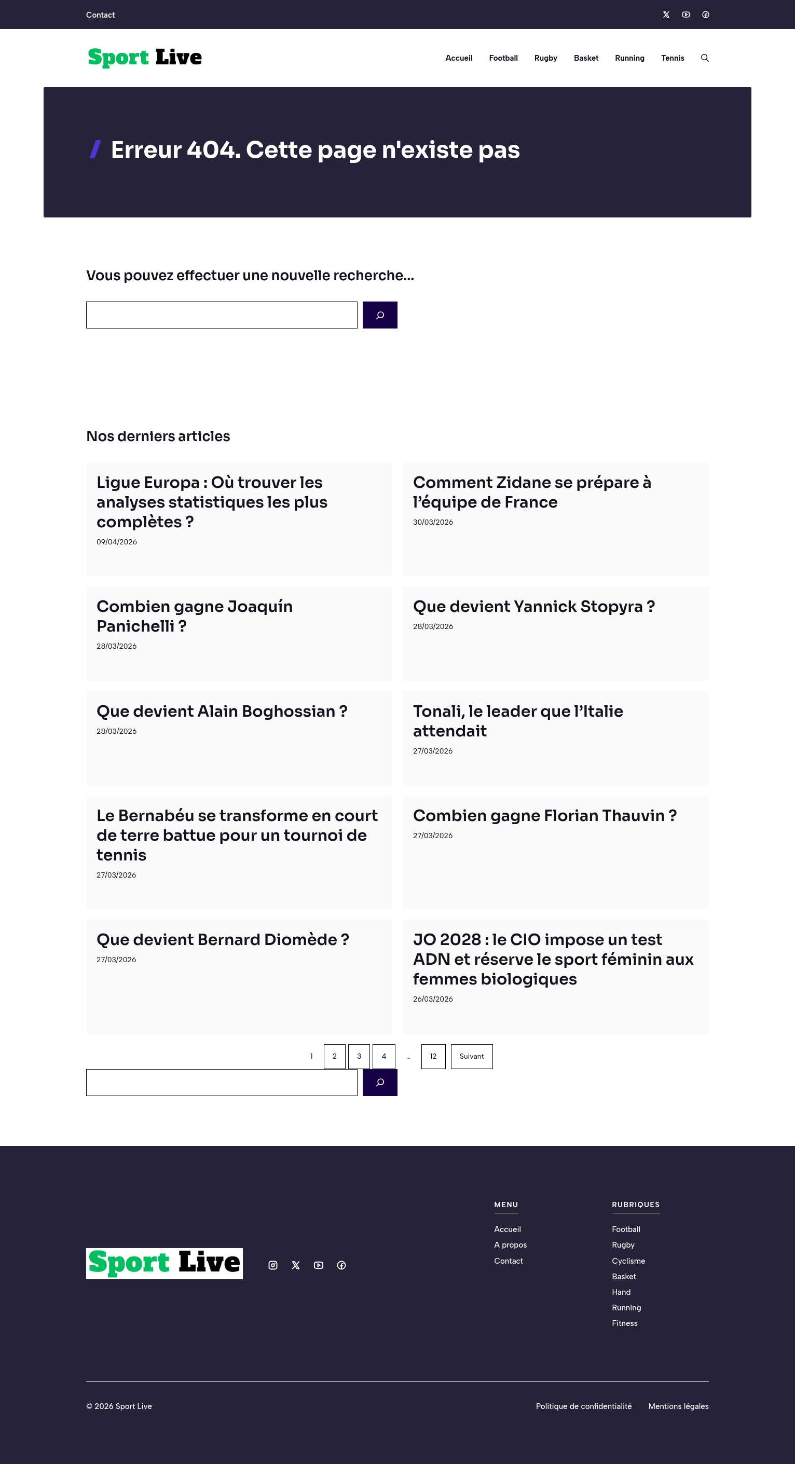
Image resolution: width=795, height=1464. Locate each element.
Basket (586, 58)
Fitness (624, 1323)
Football (503, 58)
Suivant (472, 1056)
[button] (701, 58)
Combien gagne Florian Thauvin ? (545, 816)
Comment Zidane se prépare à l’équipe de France (532, 492)
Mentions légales (679, 1406)
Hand (621, 1292)
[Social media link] (665, 14)
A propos (511, 1245)
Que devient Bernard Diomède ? (223, 940)
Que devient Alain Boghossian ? (222, 711)
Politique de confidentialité (584, 1406)
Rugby (545, 58)
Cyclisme (628, 1261)
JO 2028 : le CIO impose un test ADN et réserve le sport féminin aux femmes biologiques (553, 959)
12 (433, 1056)
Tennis (672, 58)
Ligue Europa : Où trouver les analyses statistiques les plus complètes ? (212, 502)
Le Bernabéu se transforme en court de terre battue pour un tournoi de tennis (237, 835)
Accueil (458, 58)
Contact (100, 15)
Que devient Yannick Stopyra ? (534, 607)
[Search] (380, 315)
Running (630, 58)
